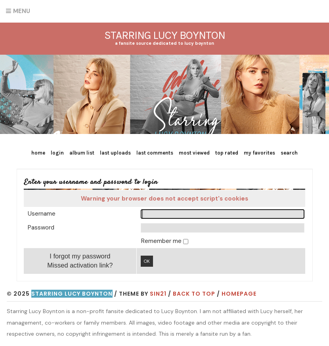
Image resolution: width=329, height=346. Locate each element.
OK (147, 261)
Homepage (239, 294)
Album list (81, 153)
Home (38, 153)
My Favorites (259, 153)
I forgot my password (80, 256)
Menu (21, 11)
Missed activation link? (80, 265)
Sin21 (158, 294)
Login (57, 153)
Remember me (162, 241)
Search (289, 153)
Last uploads (115, 153)
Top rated (226, 153)
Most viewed (194, 153)
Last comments (154, 153)
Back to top (194, 294)
